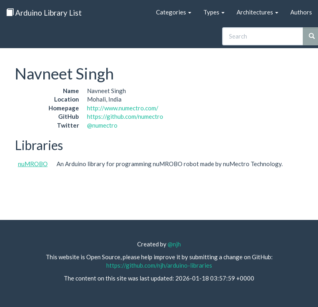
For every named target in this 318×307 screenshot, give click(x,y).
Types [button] (214, 12)
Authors (301, 12)
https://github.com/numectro (125, 116)
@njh (174, 244)
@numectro (102, 125)
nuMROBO (33, 163)
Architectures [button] (257, 12)
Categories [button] (173, 12)
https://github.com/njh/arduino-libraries (159, 265)
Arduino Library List (44, 12)
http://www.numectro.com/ (122, 108)
